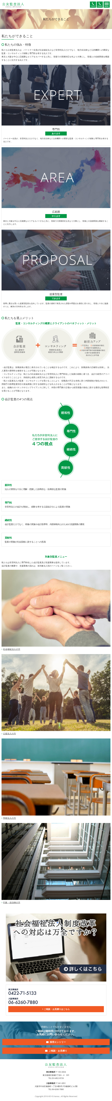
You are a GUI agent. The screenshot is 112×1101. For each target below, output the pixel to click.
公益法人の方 (9, 733)
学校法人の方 (9, 818)
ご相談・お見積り (58, 1050)
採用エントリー (58, 1041)
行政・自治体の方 (11, 902)
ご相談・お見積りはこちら (57, 1009)
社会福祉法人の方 (11, 649)
